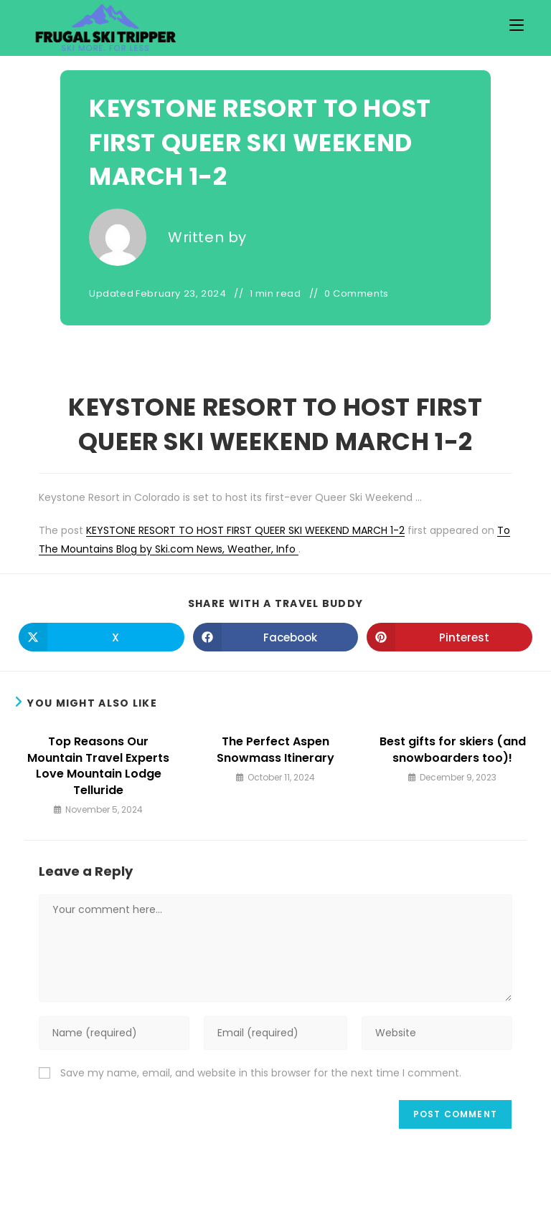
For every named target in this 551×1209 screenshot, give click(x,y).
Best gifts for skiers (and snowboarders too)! (453, 749)
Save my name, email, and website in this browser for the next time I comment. (260, 1073)
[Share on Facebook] (276, 637)
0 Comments (356, 293)
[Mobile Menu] (516, 25)
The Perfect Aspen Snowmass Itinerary (275, 749)
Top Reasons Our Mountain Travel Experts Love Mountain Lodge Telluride (98, 766)
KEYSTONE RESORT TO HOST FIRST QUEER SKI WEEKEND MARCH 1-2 (245, 530)
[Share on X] (101, 637)
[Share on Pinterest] (449, 637)
